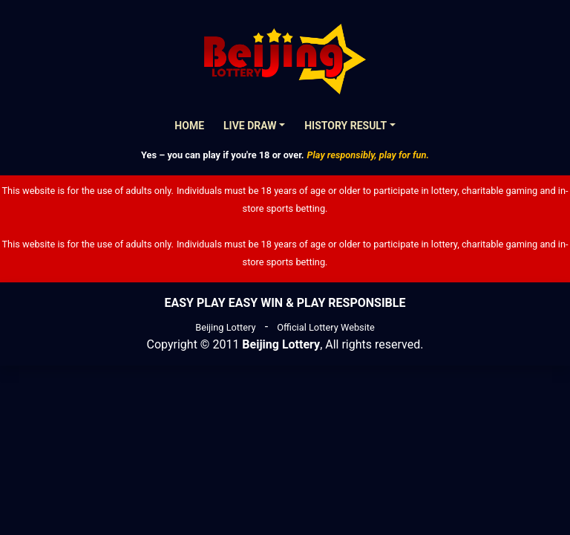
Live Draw (250, 126)
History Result (345, 126)
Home (189, 126)
